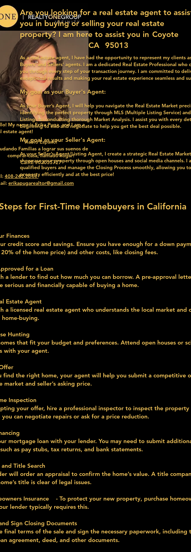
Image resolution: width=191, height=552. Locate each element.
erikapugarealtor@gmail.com (41, 183)
